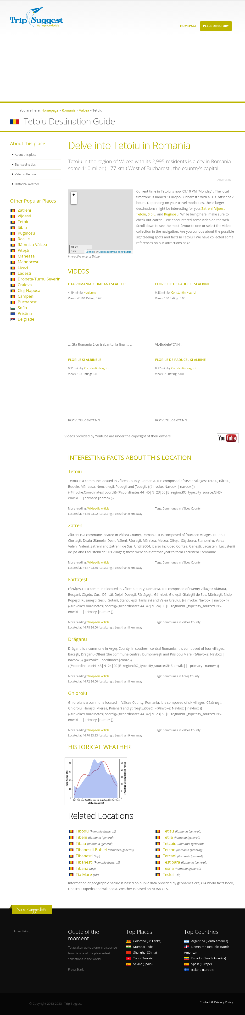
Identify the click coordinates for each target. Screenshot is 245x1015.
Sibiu (22, 227)
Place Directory (216, 26)
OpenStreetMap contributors (114, 251)
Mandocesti (28, 261)
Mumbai (140, 947)
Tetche (182, 849)
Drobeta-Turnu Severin (39, 279)
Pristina (25, 313)
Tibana (86, 868)
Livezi (23, 267)
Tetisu (182, 831)
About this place (26, 155)
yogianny (90, 292)
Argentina (206, 941)
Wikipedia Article (98, 508)
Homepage (188, 26)
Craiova (25, 284)
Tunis (139, 958)
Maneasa (26, 256)
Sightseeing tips (26, 164)
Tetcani (183, 856)
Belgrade (26, 319)
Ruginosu (26, 233)
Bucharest (27, 302)
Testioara (185, 862)
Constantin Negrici (183, 292)
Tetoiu (23, 221)
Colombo (143, 941)
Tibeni (95, 837)
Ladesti (24, 273)
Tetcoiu (183, 843)
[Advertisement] (122, 68)
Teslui (171, 874)
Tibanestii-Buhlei (105, 849)
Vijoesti (24, 216)
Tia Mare (87, 874)
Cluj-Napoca (29, 290)
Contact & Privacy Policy (216, 1002)
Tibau (94, 843)
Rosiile (24, 239)
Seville (139, 964)
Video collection (26, 174)
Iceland (199, 970)
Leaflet (90, 251)
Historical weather (27, 184)
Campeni (26, 296)
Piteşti (23, 250)
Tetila (181, 837)
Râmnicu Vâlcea (32, 244)
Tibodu (96, 831)
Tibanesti (88, 856)
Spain (198, 964)
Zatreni (24, 210)
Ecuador (205, 958)
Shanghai (141, 953)
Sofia (22, 307)
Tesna (182, 868)
